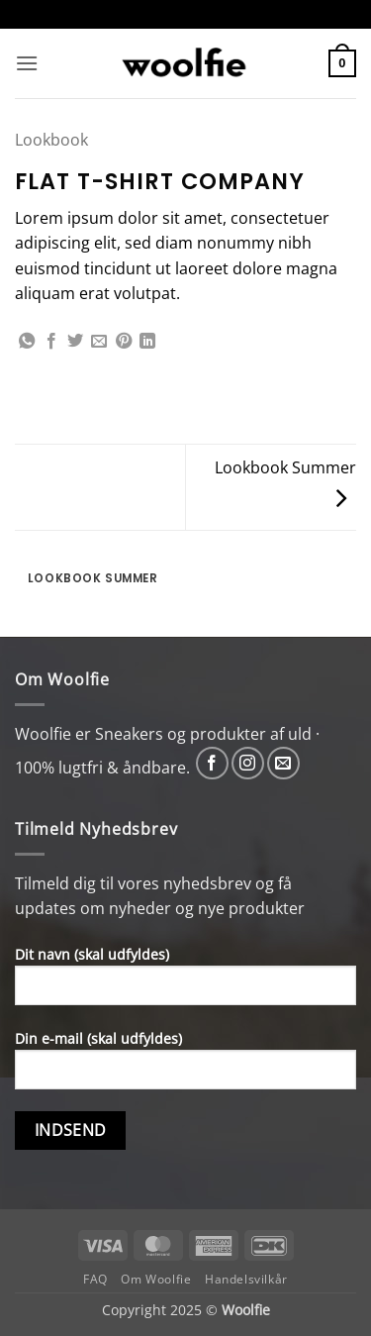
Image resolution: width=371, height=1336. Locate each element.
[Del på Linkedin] (147, 342)
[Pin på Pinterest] (124, 342)
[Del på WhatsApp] (27, 342)
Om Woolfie (156, 1279)
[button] (27, 63)
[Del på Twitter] (75, 342)
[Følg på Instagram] (248, 763)
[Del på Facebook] (51, 342)
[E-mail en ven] (99, 342)
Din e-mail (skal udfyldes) (185, 1067)
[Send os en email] (283, 763)
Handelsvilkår (246, 1279)
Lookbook (51, 140)
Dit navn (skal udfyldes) (185, 983)
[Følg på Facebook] (212, 763)
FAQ (95, 1279)
